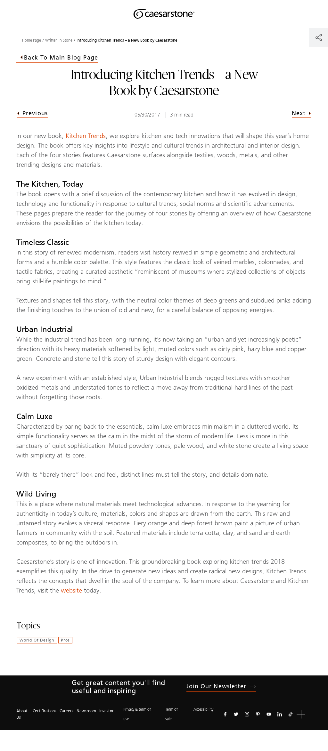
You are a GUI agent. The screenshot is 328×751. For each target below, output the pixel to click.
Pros (65, 640)
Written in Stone (58, 40)
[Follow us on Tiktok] (290, 714)
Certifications (44, 710)
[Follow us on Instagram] (247, 714)
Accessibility (203, 709)
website (71, 590)
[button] (301, 714)
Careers (66, 710)
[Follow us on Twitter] (236, 714)
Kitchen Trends (86, 136)
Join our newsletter (221, 686)
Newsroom (86, 710)
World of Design (37, 640)
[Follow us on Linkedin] (279, 714)
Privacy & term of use (137, 714)
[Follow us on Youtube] (268, 714)
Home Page (31, 40)
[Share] (318, 37)
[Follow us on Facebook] (225, 714)
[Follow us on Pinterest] (258, 714)
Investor (106, 710)
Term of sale (171, 714)
